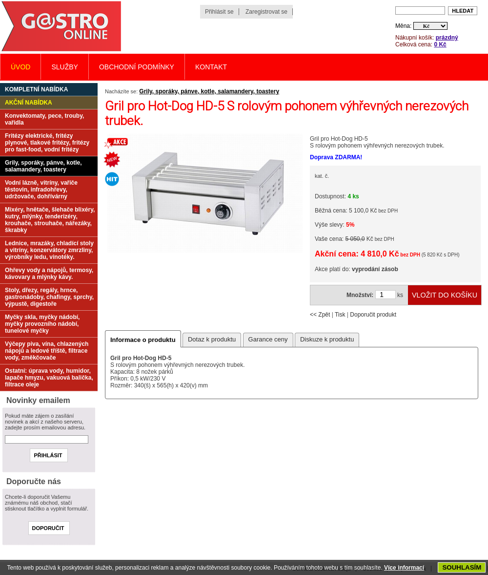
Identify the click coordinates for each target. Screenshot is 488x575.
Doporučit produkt (373, 314)
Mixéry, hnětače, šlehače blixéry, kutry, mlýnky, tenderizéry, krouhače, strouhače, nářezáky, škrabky (50, 220)
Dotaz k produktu (212, 339)
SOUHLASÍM (461, 567)
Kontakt (211, 67)
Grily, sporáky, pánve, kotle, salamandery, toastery (209, 91)
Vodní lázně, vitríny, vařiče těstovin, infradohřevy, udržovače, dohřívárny (41, 189)
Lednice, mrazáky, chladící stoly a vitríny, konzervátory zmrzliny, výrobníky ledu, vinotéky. (49, 250)
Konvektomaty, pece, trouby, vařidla (44, 119)
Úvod (20, 67)
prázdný (447, 37)
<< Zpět (320, 314)
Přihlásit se (219, 11)
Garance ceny (268, 339)
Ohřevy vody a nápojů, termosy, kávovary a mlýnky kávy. (49, 273)
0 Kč (440, 44)
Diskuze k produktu (327, 339)
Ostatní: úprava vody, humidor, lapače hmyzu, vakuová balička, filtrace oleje (49, 377)
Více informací (404, 567)
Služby (64, 67)
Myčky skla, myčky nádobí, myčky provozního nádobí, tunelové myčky (42, 324)
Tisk (340, 314)
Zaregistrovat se (266, 11)
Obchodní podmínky (136, 67)
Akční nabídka (28, 102)
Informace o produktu (143, 339)
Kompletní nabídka (36, 89)
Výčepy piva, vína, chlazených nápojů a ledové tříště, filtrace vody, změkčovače (46, 351)
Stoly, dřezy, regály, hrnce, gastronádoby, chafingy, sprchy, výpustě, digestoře (49, 297)
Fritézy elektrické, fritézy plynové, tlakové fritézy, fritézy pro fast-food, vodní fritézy (47, 142)
